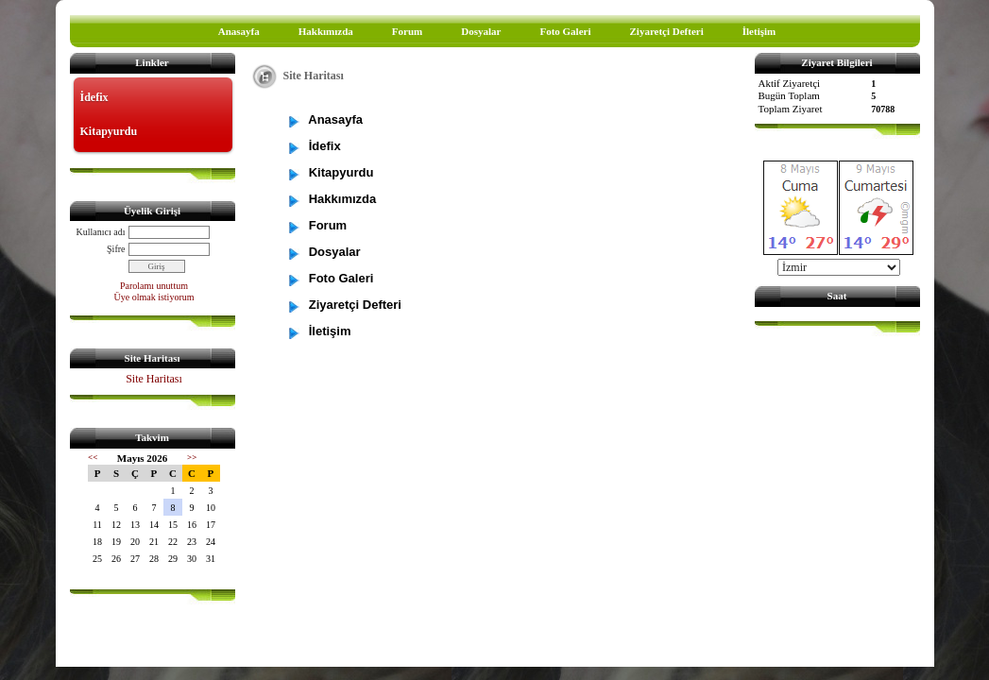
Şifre (116, 249)
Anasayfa (239, 31)
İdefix (94, 97)
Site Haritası (154, 378)
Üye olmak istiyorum (154, 297)
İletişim (759, 31)
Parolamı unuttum (154, 285)
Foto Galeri (564, 31)
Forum (407, 31)
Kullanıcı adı (101, 232)
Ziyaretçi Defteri (666, 31)
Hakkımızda (325, 31)
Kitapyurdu (109, 131)
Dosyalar (481, 31)
